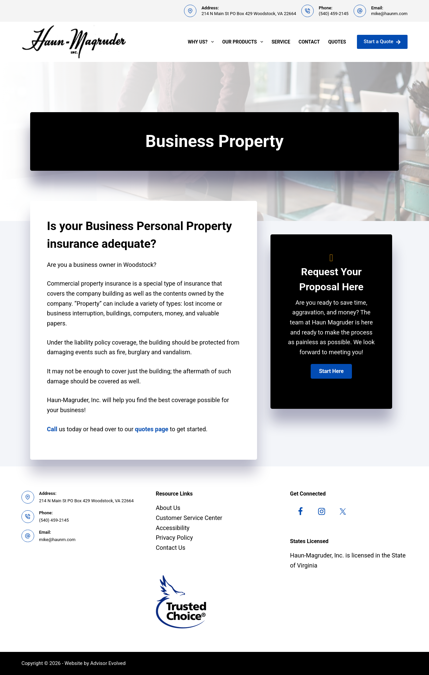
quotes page (152, 429)
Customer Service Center (189, 517)
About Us (168, 507)
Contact (309, 42)
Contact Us (170, 547)
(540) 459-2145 (334, 13)
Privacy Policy (174, 537)
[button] (331, 371)
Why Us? (202, 42)
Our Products (244, 42)
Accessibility (173, 527)
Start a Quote (382, 42)
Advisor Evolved (108, 663)
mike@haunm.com (389, 13)
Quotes (337, 42)
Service (280, 42)
